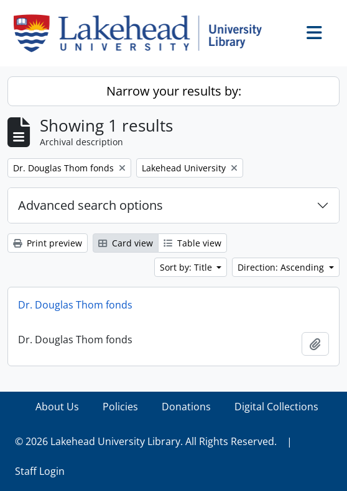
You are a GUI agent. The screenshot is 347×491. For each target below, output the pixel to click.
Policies (120, 406)
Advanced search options (90, 205)
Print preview (47, 243)
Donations (186, 406)
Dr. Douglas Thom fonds (75, 305)
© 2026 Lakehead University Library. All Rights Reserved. (146, 441)
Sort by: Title (187, 267)
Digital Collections (276, 406)
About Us (57, 406)
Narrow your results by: (173, 91)
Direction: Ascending (282, 267)
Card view (125, 243)
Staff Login (40, 471)
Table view (192, 243)
